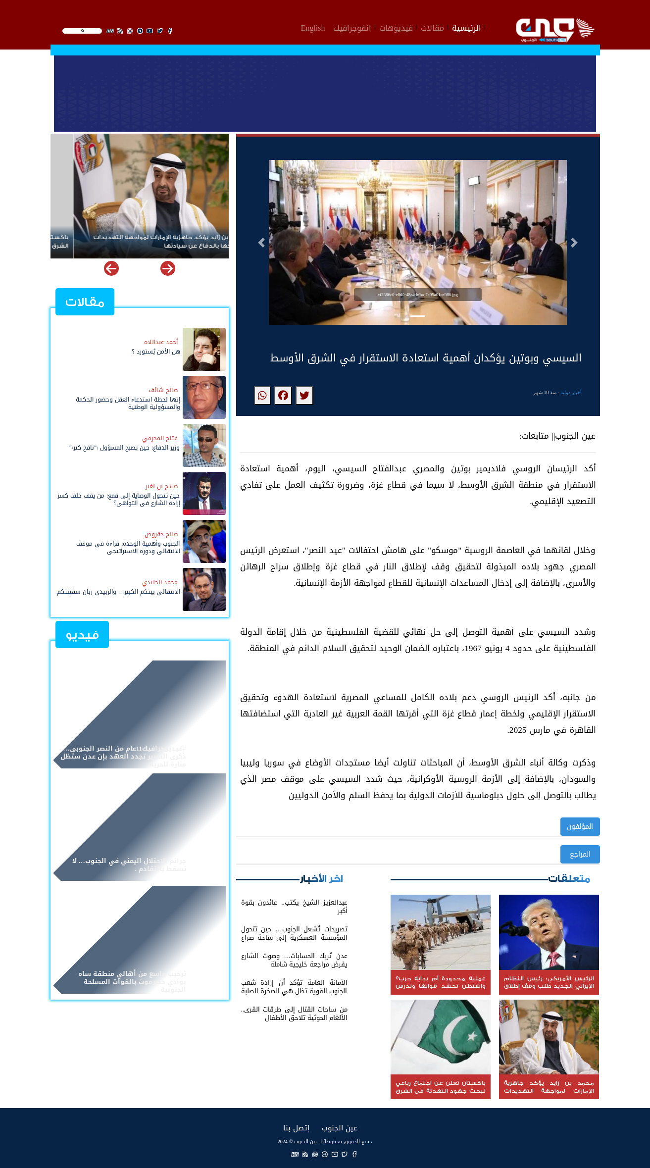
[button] (261, 242)
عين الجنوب (339, 1127)
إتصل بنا (296, 1127)
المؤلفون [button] (580, 826)
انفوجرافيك (352, 26)
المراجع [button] (580, 854)
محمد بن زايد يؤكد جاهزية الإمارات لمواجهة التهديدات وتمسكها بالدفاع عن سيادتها (128, 241)
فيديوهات (396, 26)
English (313, 26)
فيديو (82, 635)
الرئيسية (466, 26)
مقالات (432, 26)
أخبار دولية (571, 392)
